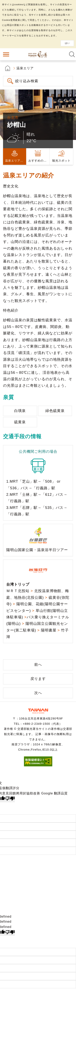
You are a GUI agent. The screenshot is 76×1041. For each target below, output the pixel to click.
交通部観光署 (38, 711)
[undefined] (10, 933)
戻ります (38, 679)
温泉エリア (25, 68)
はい (67, 43)
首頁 (7, 68)
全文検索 (72, 54)
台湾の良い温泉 (38, 54)
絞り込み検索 (26, 81)
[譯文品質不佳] (10, 799)
